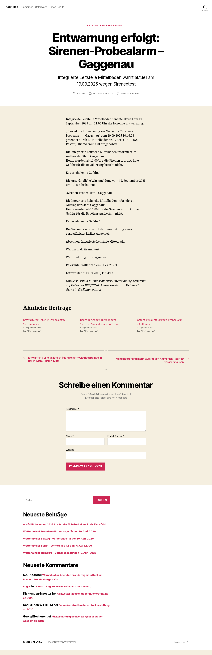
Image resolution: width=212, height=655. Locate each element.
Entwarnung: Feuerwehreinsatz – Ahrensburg (68, 591)
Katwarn (92, 26)
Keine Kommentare (130, 94)
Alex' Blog (13, 7)
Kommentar (72, 410)
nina (82, 94)
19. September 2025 (102, 94)
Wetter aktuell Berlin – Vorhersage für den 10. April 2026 (62, 550)
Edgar (27, 591)
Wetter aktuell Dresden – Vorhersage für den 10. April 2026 (64, 536)
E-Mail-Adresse (115, 437)
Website (70, 450)
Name (70, 437)
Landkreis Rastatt (113, 26)
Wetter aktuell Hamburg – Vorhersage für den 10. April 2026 (64, 558)
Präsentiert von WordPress (62, 647)
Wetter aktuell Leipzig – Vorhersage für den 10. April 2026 (63, 543)
